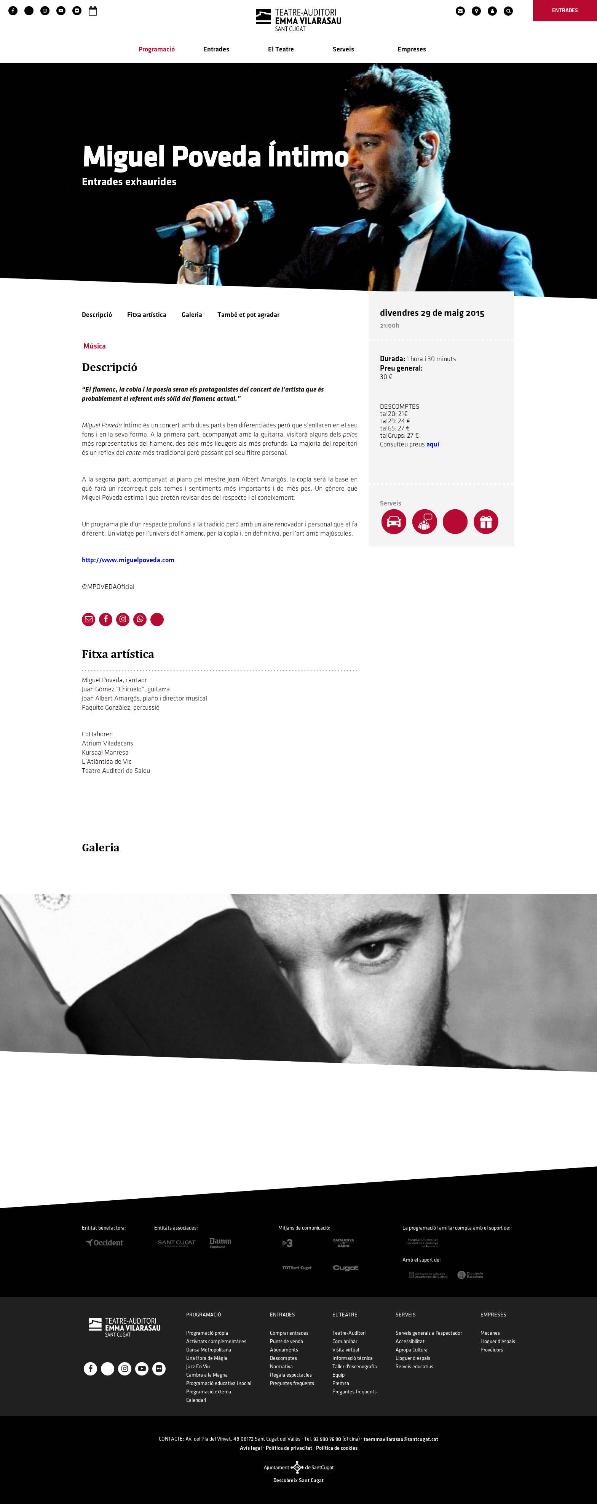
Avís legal (251, 1448)
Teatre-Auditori (349, 1334)
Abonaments (284, 1350)
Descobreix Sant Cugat (298, 1481)
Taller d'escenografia (354, 1367)
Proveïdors (491, 1350)
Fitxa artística (146, 315)
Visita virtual (345, 1350)
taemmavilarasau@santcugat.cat (401, 1440)
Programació (157, 50)
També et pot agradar (248, 315)
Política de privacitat (289, 1448)
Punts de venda (286, 1342)
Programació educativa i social (218, 1384)
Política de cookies (337, 1448)
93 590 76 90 (327, 1440)
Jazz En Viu (198, 1367)
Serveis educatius (414, 1367)
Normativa (281, 1367)
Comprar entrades (289, 1334)
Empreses (411, 50)
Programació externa (208, 1392)
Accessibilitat (410, 1342)
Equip (338, 1376)
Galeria (192, 315)
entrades (565, 10)
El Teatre (281, 50)
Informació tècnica (352, 1359)
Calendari (196, 1401)
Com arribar (344, 1342)
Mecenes (490, 1334)
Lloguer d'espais (413, 1359)
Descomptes (283, 1359)
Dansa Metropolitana (208, 1350)
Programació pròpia (207, 1334)
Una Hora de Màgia (206, 1359)
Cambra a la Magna (207, 1376)
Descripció (97, 315)
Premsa (340, 1384)
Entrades (216, 50)
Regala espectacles (291, 1376)
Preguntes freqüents (292, 1384)
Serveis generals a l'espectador (429, 1334)
